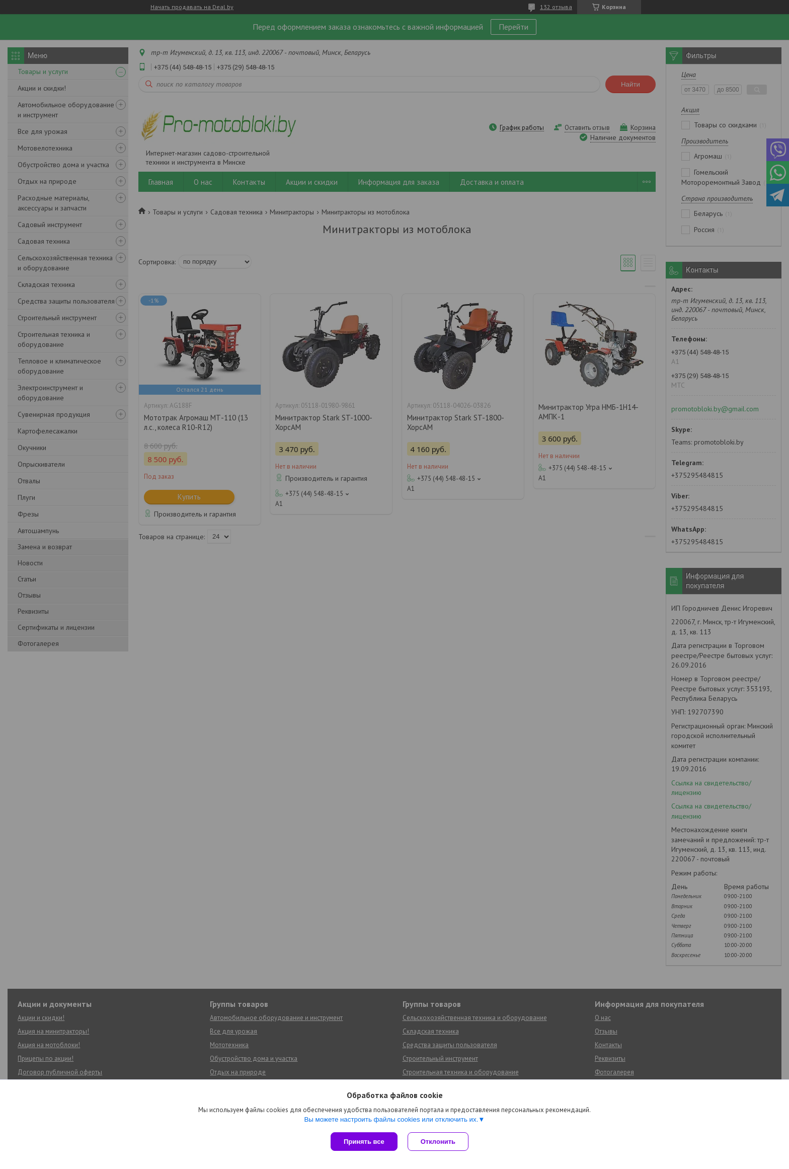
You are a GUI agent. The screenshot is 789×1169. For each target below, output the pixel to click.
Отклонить (438, 1141)
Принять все (364, 1141)
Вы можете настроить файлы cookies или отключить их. (391, 1119)
